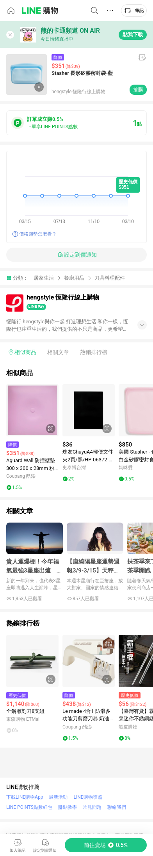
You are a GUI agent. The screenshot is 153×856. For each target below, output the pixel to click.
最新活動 (58, 797)
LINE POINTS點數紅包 (29, 807)
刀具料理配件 (109, 278)
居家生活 (44, 278)
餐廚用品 (74, 278)
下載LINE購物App (24, 797)
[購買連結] (106, 845)
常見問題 (92, 807)
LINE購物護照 (87, 797)
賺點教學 (67, 807)
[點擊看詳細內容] (32, 410)
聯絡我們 (116, 807)
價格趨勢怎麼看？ (38, 234)
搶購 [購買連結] (138, 89)
